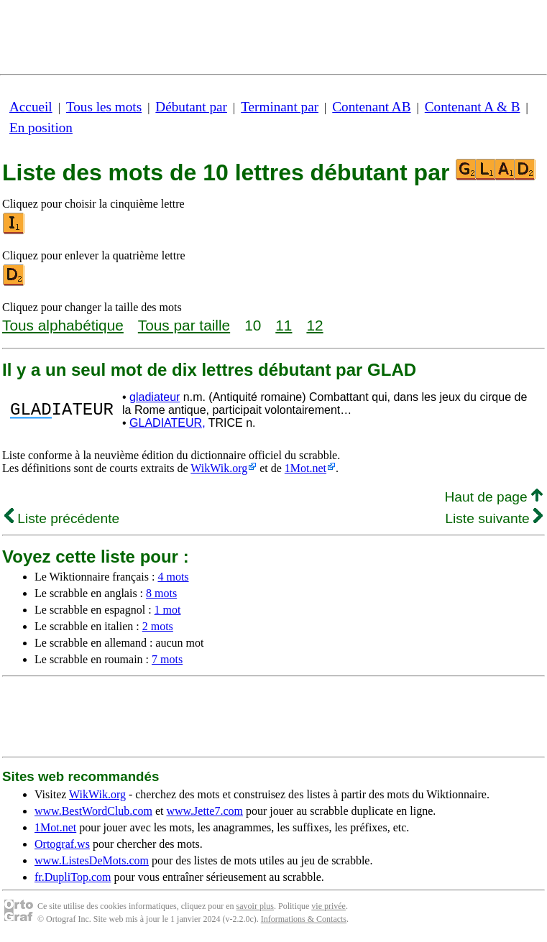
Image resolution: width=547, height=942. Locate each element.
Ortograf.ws (62, 844)
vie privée (328, 906)
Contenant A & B (472, 106)
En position (41, 127)
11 (283, 325)
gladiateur (154, 397)
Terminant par (279, 106)
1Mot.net (305, 468)
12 (314, 325)
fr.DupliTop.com (73, 877)
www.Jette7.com (204, 811)
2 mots (157, 626)
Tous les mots (104, 106)
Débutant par (191, 106)
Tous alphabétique (63, 325)
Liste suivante (494, 518)
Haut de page (493, 496)
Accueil (30, 106)
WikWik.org (218, 468)
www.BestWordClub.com (93, 811)
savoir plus (255, 906)
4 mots (172, 577)
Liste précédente (61, 518)
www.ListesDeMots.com (92, 860)
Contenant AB (371, 106)
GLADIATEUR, (167, 423)
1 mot (168, 610)
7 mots (167, 659)
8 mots (161, 593)
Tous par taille (184, 325)
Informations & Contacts (303, 919)
